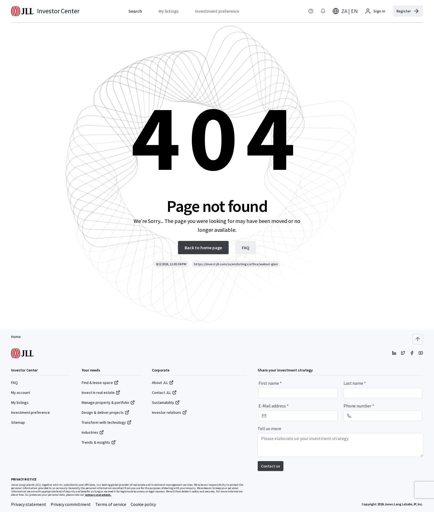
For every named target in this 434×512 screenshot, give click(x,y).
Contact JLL (164, 392)
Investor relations (169, 412)
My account (20, 392)
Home (16, 336)
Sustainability (166, 402)
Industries (93, 432)
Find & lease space (100, 382)
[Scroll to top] (417, 339)
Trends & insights (99, 442)
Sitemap (18, 422)
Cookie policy (143, 504)
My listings (20, 402)
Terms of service (110, 504)
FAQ (14, 382)
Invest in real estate (101, 392)
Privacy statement (28, 504)
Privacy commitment (71, 504)
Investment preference (30, 412)
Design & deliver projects (105, 412)
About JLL (163, 382)
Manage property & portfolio (108, 402)
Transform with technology (106, 422)
